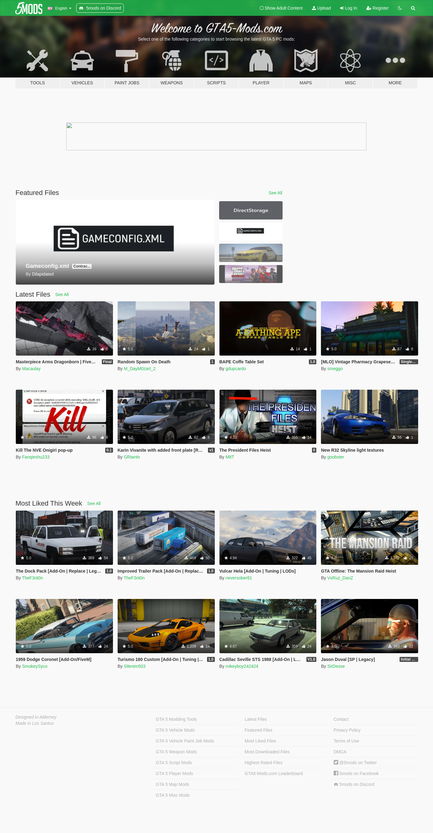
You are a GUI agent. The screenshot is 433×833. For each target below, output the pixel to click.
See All (275, 192)
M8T (230, 456)
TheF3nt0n (32, 577)
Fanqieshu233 (36, 456)
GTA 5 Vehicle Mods (175, 730)
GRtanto (132, 456)
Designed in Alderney (36, 717)
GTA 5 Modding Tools (176, 719)
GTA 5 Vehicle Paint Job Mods (185, 740)
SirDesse (336, 666)
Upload (321, 8)
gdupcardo (236, 368)
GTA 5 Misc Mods (172, 795)
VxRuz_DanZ (340, 577)
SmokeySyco (34, 666)
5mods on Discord (354, 784)
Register (377, 8)
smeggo (335, 368)
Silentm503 (134, 666)
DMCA (340, 751)
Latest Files (256, 719)
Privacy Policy (347, 730)
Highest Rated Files (264, 762)
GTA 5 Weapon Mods (176, 751)
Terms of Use (346, 740)
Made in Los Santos (34, 723)
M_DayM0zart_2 (140, 368)
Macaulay (31, 368)
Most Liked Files (260, 740)
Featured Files (258, 730)
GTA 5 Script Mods (174, 762)
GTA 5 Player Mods (174, 773)
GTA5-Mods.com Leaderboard (274, 773)
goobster (335, 456)
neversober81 (239, 577)
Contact (341, 719)
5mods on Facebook (356, 773)
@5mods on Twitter (355, 762)
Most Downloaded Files (267, 751)
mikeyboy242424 (242, 666)
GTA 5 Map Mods (172, 784)
